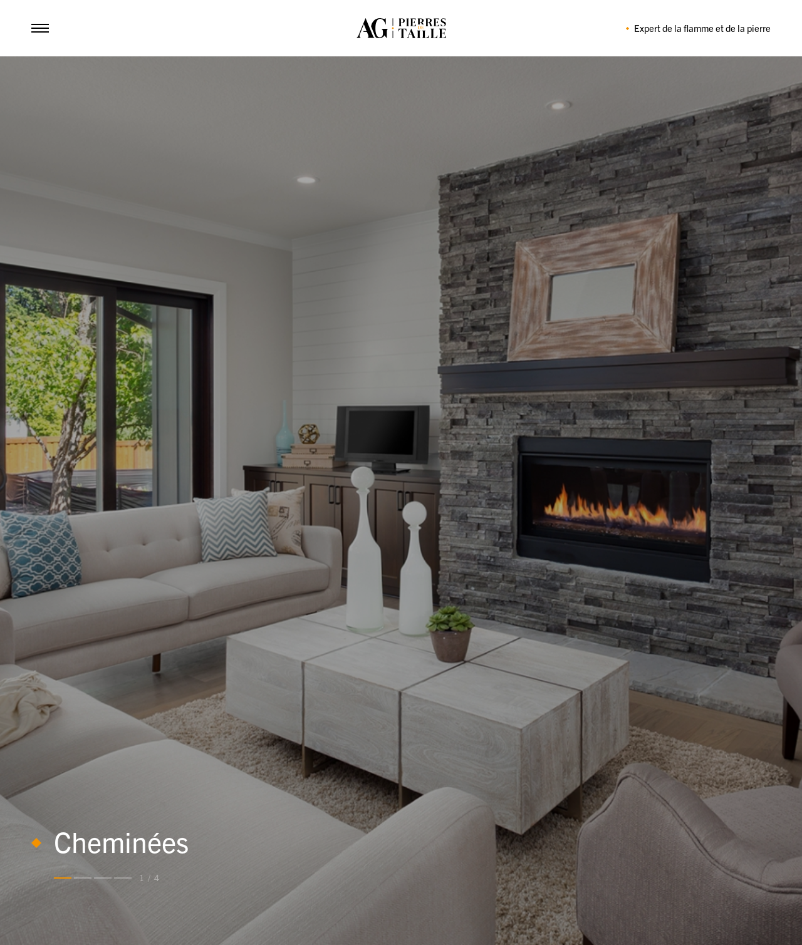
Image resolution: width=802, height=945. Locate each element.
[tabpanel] (401, 500)
